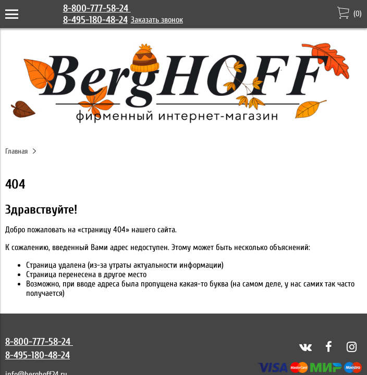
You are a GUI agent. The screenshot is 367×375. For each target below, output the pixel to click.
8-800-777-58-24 (97, 8)
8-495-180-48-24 (95, 20)
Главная (16, 151)
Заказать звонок (157, 19)
